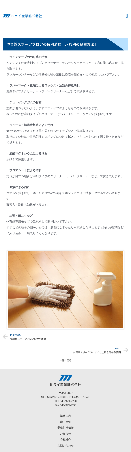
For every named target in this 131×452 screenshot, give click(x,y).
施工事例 (65, 422)
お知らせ (65, 434)
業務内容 (65, 416)
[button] (127, 16)
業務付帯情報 (65, 428)
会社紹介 (65, 439)
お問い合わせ (65, 445)
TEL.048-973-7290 (65, 401)
